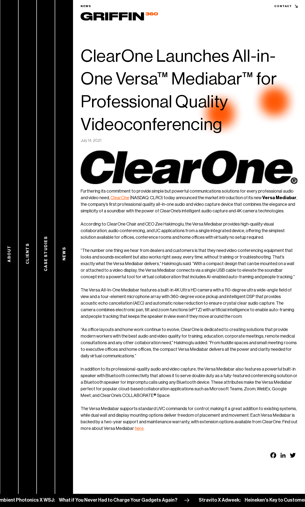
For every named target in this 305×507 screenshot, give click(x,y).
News (86, 6)
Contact (283, 6)
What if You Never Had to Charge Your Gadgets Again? (120, 500)
